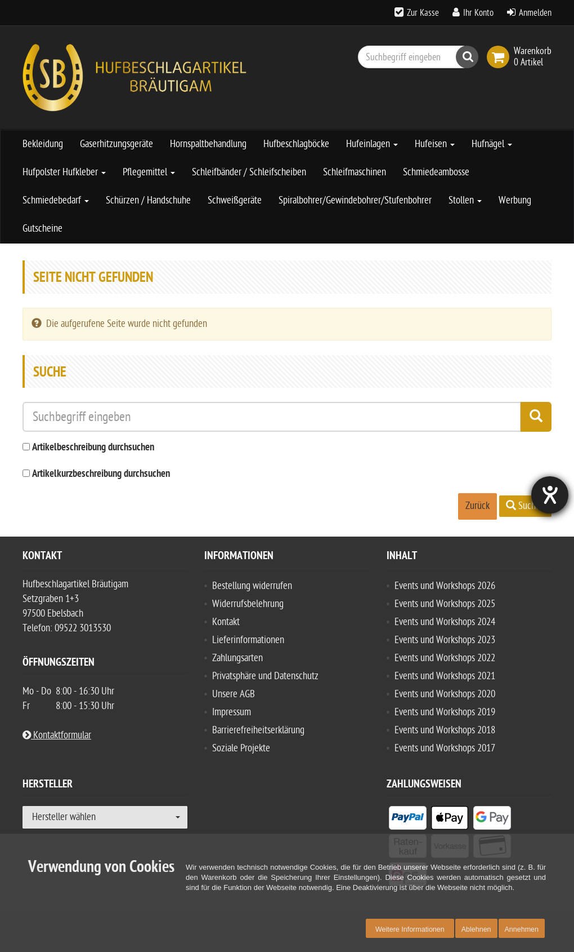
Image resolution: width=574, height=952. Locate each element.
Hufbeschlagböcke (296, 144)
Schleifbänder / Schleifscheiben (249, 172)
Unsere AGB (233, 694)
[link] (500, 57)
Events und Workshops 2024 (444, 622)
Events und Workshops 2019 (444, 712)
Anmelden (535, 13)
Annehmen (522, 929)
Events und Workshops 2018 (444, 730)
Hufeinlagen (372, 144)
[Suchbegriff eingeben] (415, 57)
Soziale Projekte (241, 748)
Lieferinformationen (248, 640)
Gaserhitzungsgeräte (116, 144)
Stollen (465, 200)
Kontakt (226, 622)
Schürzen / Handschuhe (148, 200)
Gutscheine (42, 228)
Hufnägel (492, 144)
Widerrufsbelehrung (248, 604)
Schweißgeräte (235, 200)
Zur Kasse (423, 13)
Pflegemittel (149, 172)
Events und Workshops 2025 (444, 604)
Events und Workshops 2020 (444, 694)
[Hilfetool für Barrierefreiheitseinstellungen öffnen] (549, 494)
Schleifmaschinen (354, 172)
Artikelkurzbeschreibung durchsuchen (101, 474)
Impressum (231, 712)
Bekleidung (43, 144)
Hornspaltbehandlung (208, 144)
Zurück (477, 506)
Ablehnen (476, 929)
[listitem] (408, 820)
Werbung (515, 200)
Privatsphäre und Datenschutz (265, 676)
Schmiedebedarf (56, 200)
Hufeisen (435, 144)
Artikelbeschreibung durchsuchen (93, 447)
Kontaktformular (57, 735)
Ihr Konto (478, 13)
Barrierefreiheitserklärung (258, 730)
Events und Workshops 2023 (444, 640)
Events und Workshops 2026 (444, 586)
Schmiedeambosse (436, 172)
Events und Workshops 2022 (444, 658)
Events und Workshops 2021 (444, 676)
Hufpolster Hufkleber (64, 172)
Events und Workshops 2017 (444, 748)
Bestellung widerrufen (252, 586)
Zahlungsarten (237, 658)
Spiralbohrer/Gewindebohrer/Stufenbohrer (355, 200)
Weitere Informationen (410, 929)
